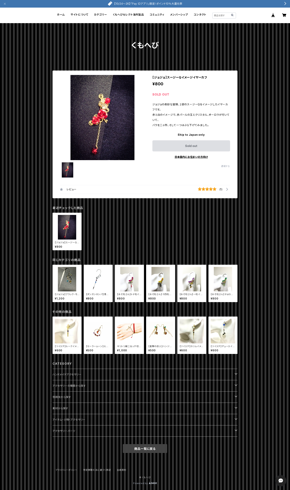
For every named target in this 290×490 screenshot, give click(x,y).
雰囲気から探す (62, 397)
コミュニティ (157, 14)
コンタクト (200, 14)
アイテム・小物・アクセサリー (69, 419)
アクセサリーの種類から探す (69, 385)
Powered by (145, 483)
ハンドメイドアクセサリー (67, 374)
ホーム (61, 14)
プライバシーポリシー (66, 470)
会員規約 (121, 470)
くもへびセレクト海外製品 (128, 14)
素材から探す (60, 408)
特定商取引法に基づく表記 (97, 470)
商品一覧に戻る (145, 449)
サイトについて (79, 14)
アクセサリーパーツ (64, 430)
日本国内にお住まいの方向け (191, 156)
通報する (225, 166)
